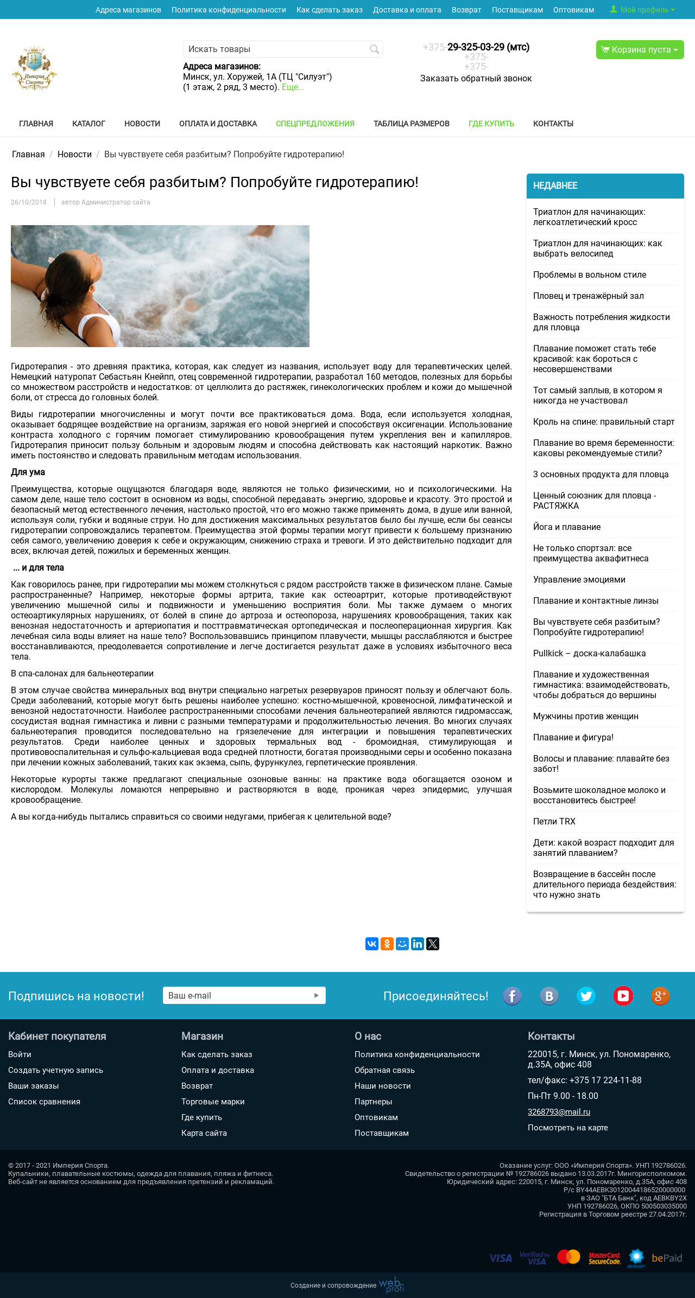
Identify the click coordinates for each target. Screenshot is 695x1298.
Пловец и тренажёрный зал (588, 296)
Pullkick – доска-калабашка (589, 653)
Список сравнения (44, 1102)
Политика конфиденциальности (229, 10)
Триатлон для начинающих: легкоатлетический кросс (589, 217)
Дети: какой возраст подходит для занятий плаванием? (603, 847)
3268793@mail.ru (559, 1112)
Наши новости (383, 1086)
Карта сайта (204, 1133)
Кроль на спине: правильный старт (604, 422)
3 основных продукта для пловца (601, 474)
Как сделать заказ (329, 10)
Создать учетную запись (55, 1070)
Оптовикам (573, 10)
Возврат (467, 10)
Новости (142, 123)
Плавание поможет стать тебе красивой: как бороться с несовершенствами (594, 358)
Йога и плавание (567, 527)
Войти (19, 1054)
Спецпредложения (315, 123)
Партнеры (374, 1102)
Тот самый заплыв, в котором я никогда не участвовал (597, 395)
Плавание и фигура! (573, 737)
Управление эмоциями (579, 579)
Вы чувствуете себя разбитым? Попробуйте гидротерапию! (596, 627)
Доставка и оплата (407, 10)
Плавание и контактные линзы (596, 601)
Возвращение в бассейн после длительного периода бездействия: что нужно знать (605, 884)
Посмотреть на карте (568, 1128)
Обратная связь (385, 1070)
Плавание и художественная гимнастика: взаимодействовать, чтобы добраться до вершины (601, 684)
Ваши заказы (33, 1086)
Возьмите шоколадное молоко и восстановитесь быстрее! (599, 795)
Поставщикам (517, 10)
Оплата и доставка (218, 123)
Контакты (553, 123)
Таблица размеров (412, 123)
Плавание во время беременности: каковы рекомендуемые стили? (603, 448)
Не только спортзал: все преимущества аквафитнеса (591, 553)
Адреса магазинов (128, 10)
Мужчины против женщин (586, 716)
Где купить (491, 123)
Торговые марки (213, 1102)
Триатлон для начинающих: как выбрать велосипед (597, 248)
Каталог (88, 123)
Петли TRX (554, 821)
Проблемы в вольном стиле (589, 275)
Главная (36, 123)
